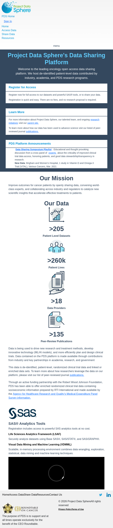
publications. (32, 131)
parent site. (33, 123)
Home (5, 26)
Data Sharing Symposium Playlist (34, 149)
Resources (8, 38)
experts (53, 153)
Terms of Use (78, 509)
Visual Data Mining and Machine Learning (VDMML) (39, 444)
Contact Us (55, 494)
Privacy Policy (65, 509)
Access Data (9, 30)
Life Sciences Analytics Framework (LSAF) (34, 434)
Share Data (8, 34)
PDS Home (8, 16)
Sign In (8, 21)
